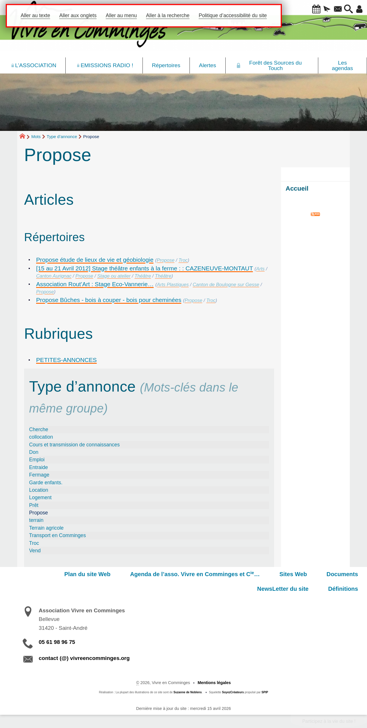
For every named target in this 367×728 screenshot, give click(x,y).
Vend (35, 550)
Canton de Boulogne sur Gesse (226, 284)
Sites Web (238, 574)
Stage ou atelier (113, 276)
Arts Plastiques (173, 284)
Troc (183, 260)
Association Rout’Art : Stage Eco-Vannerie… (95, 284)
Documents (281, 574)
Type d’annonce (62, 136)
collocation (41, 437)
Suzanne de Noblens (187, 692)
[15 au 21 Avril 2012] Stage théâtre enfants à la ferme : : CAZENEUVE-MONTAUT (144, 268)
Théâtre (142, 276)
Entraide (38, 467)
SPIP (264, 692)
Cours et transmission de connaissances (74, 445)
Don (33, 452)
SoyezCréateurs (233, 692)
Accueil (297, 188)
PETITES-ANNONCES (66, 360)
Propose (166, 260)
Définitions (346, 589)
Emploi (37, 459)
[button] (308, 9)
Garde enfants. (46, 482)
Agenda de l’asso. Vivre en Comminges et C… (146, 574)
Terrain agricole (46, 528)
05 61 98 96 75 (57, 642)
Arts (260, 269)
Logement (40, 497)
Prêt (33, 505)
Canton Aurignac (53, 276)
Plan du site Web (45, 574)
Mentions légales (214, 682)
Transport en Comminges (57, 535)
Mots (36, 136)
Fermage (39, 475)
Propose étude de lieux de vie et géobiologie (94, 259)
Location (38, 490)
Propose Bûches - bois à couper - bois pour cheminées (108, 300)
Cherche (38, 429)
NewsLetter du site (335, 574)
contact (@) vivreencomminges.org (84, 658)
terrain (36, 520)
